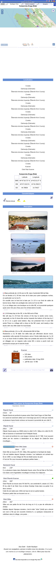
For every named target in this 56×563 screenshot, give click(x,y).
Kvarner (28, 166)
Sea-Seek (28, 1)
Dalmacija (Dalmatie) (28, 89)
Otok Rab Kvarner (28, 169)
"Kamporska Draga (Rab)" (28, 370)
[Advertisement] (28, 62)
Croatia (28, 86)
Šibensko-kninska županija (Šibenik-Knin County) (28, 91)
